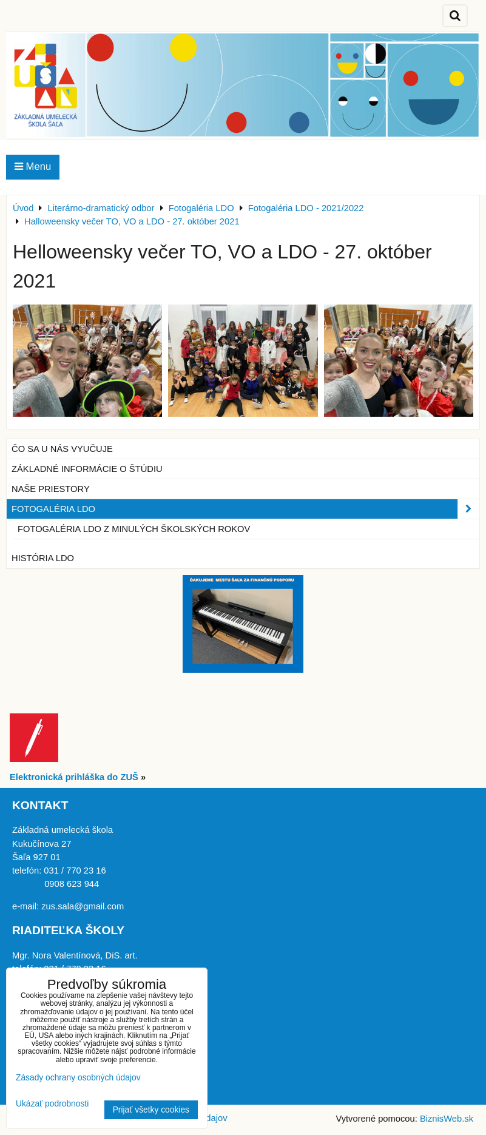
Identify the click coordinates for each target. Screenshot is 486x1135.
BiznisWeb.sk (446, 1118)
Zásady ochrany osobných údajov (78, 1077)
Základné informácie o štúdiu (87, 469)
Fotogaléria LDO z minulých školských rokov (134, 529)
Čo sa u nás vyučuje (62, 449)
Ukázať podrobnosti (52, 1103)
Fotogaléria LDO (245, 509)
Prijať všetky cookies (151, 1109)
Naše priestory (51, 489)
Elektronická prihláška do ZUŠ (74, 777)
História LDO (43, 558)
